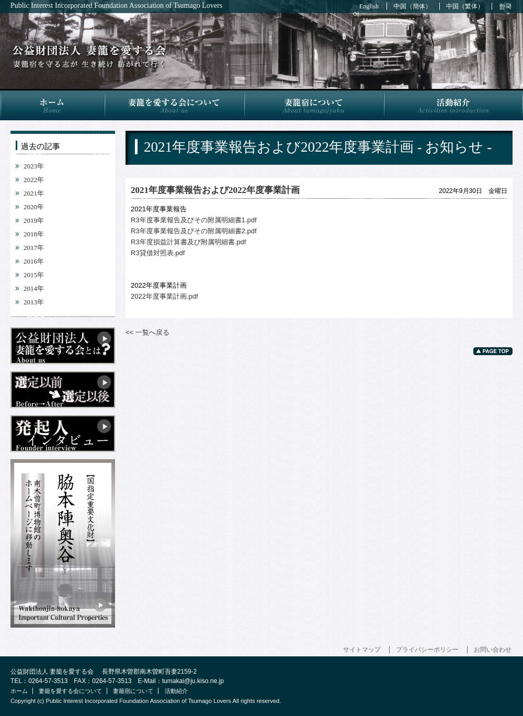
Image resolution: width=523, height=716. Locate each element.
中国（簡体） (412, 6)
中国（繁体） (465, 6)
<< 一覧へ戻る (147, 332)
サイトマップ (362, 649)
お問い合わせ (492, 649)
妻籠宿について (313, 104)
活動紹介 (453, 104)
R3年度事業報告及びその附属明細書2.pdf (194, 231)
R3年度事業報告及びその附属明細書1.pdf (194, 220)
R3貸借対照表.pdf (158, 253)
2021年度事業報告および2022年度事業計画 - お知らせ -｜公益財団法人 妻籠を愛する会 (89, 56)
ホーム (52, 104)
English (369, 6)
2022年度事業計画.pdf (164, 296)
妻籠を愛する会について (174, 104)
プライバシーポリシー (427, 649)
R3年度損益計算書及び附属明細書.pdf (188, 242)
